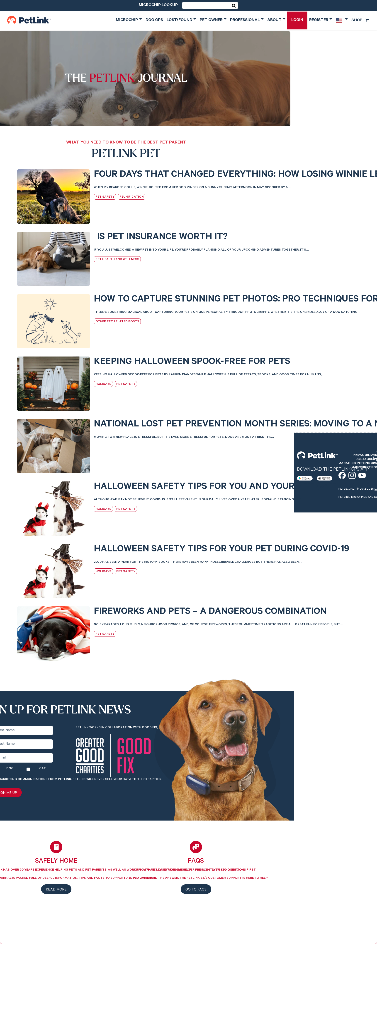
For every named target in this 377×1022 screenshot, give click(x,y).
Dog (10, 769)
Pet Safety (104, 197)
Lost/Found (179, 20)
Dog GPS (154, 20)
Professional (245, 20)
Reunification (131, 197)
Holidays (103, 384)
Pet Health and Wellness (117, 259)
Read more (56, 890)
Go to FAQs (196, 890)
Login (297, 20)
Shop (360, 20)
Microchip (127, 20)
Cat (42, 769)
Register (318, 20)
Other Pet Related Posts (117, 322)
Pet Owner (211, 20)
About (274, 20)
